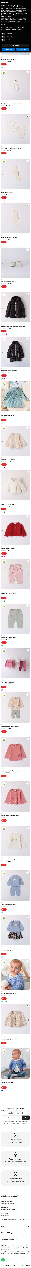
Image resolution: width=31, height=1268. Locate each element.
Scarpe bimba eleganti (8, 281)
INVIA (25, 1117)
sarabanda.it (19, 1258)
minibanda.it (5, 1260)
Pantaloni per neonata (8, 593)
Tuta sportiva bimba (7, 682)
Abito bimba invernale (8, 415)
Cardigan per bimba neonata (10, 815)
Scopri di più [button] (15, 45)
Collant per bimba (7, 192)
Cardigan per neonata (8, 548)
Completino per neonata (9, 949)
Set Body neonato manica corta (11, 148)
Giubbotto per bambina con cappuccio (13, 326)
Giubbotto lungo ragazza (9, 370)
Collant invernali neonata (9, 237)
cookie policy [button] (7, 16)
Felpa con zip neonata (8, 459)
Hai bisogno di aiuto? (15, 1196)
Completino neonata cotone (10, 726)
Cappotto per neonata (8, 504)
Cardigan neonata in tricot (9, 1038)
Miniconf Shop (15, 1233)
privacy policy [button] (21, 8)
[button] (2, 174)
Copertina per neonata (8, 59)
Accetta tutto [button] (22, 49)
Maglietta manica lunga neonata (11, 771)
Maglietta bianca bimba (8, 860)
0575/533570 (5, 1215)
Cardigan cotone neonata (9, 993)
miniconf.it (11, 1258)
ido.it (11, 1260)
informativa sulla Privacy (20, 1121)
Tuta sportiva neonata (8, 904)
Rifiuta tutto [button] (8, 49)
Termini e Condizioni (15, 1239)
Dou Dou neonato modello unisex (11, 104)
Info (15, 1226)
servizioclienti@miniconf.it (8, 1209)
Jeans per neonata (7, 1082)
